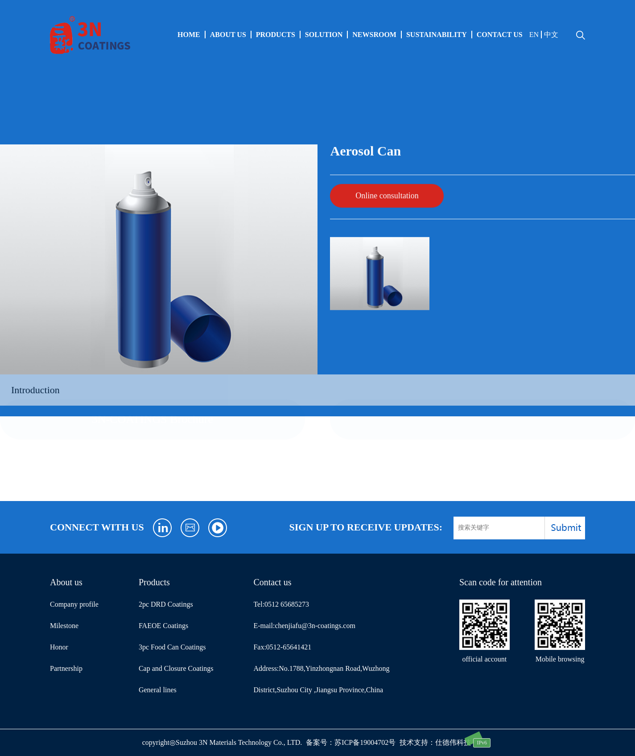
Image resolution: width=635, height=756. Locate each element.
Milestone (64, 625)
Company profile (74, 604)
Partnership (66, 668)
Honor (59, 647)
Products (275, 34)
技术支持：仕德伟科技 (435, 742)
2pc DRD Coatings (166, 604)
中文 (551, 34)
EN (534, 34)
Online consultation (386, 189)
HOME (188, 34)
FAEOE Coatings (163, 625)
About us (228, 34)
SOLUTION (323, 34)
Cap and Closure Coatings (176, 668)
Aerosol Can (90, 103)
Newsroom (374, 34)
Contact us (500, 34)
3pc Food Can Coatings (172, 647)
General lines (28, 103)
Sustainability (436, 34)
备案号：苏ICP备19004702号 (351, 742)
